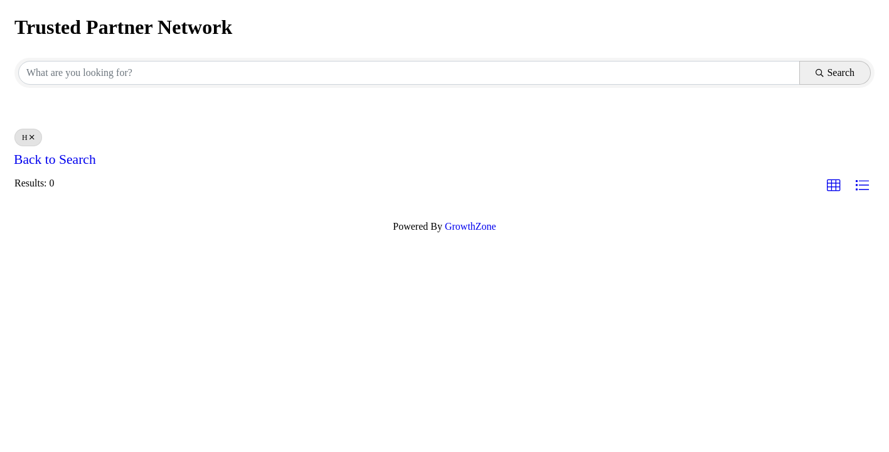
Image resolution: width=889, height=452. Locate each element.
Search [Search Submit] (835, 72)
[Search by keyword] (409, 73)
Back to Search (55, 159)
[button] (833, 185)
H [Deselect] (28, 137)
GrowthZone (470, 226)
